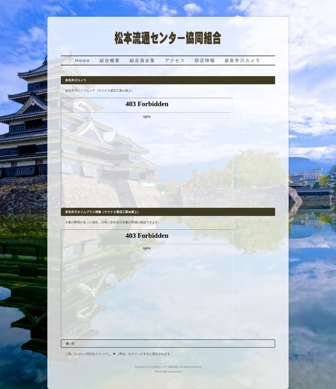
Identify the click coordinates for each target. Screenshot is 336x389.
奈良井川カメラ (243, 60)
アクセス (175, 60)
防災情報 (205, 60)
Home (82, 60)
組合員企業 (142, 60)
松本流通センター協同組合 (162, 366)
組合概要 (110, 60)
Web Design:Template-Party (168, 371)
